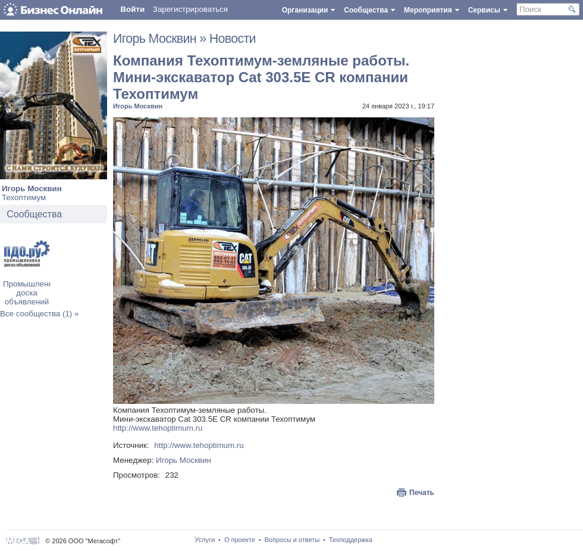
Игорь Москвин (32, 188)
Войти (132, 9)
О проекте (239, 539)
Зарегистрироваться (190, 9)
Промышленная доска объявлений (32, 292)
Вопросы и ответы (292, 539)
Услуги (205, 539)
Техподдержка (350, 539)
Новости (232, 39)
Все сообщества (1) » (39, 313)
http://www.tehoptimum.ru (157, 428)
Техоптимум (24, 197)
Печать (421, 492)
